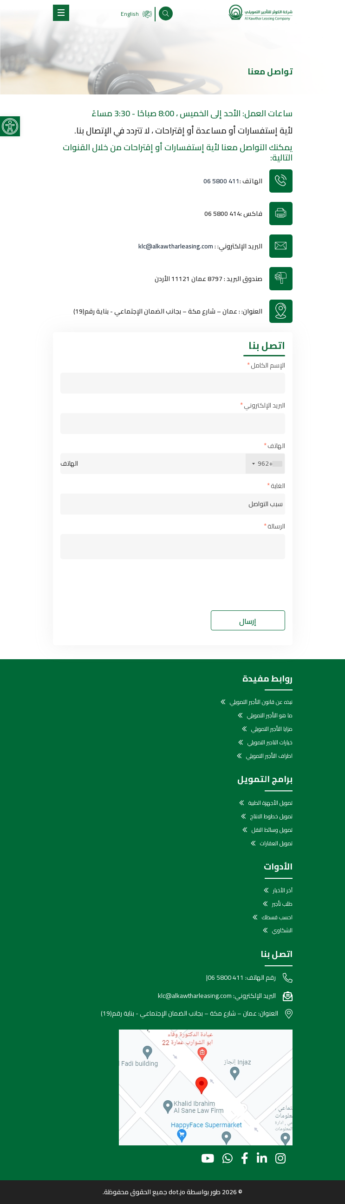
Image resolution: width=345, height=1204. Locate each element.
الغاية (278, 486)
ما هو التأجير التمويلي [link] (270, 716)
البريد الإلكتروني (264, 406)
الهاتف (276, 446)
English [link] (136, 13)
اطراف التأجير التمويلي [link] (269, 756)
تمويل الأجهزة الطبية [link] (270, 803)
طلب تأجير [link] (282, 904)
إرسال (247, 621)
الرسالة (276, 527)
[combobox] (265, 464)
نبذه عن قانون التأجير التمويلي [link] (261, 702)
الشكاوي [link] (282, 931)
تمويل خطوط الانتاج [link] (271, 817)
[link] (10, 126)
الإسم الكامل (268, 366)
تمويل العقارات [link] (276, 844)
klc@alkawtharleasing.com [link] (175, 246)
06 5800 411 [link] (221, 181)
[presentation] (214, 585)
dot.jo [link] (177, 1192)
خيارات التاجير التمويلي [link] (270, 743)
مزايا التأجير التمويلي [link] (272, 729)
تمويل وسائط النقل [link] (272, 830)
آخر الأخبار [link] (283, 891)
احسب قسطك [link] (277, 918)
